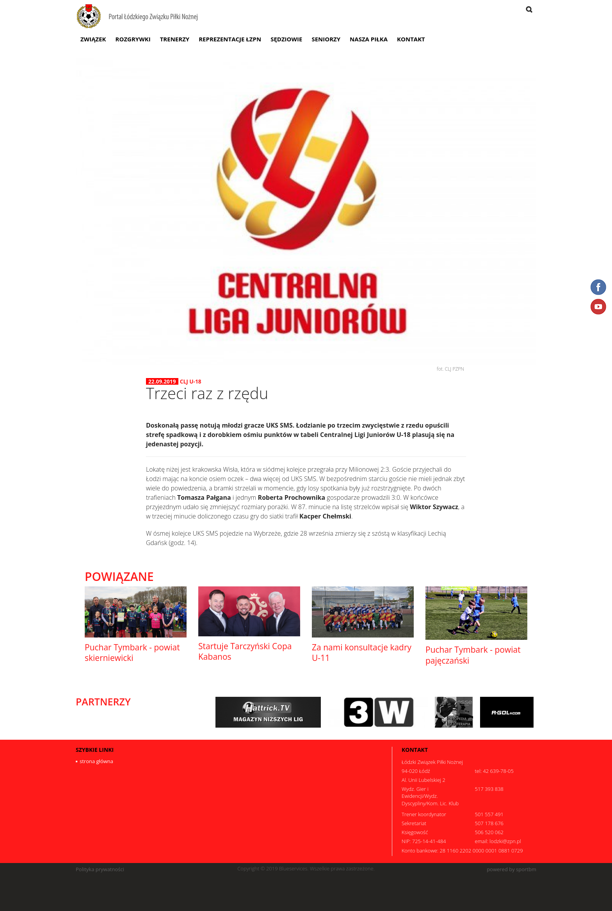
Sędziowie (286, 39)
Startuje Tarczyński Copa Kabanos (245, 651)
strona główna (96, 761)
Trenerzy (175, 39)
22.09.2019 (162, 381)
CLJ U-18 (190, 381)
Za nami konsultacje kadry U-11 (361, 652)
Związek (93, 39)
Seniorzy (325, 39)
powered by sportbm (511, 869)
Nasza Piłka (369, 39)
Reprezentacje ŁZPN (230, 39)
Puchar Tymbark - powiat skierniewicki (132, 652)
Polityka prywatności (100, 869)
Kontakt (411, 39)
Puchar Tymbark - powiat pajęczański (473, 655)
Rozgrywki (133, 39)
